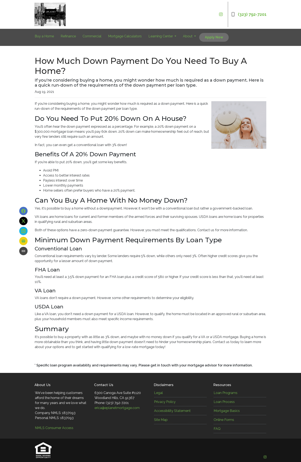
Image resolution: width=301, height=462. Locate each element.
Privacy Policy (165, 402)
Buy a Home (44, 36)
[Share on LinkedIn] (23, 231)
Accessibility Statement (172, 411)
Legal (158, 393)
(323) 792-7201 (249, 14)
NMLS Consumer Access (54, 428)
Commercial (92, 36)
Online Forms (224, 420)
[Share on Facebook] (23, 211)
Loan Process (224, 402)
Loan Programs (225, 393)
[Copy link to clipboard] (23, 251)
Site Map (161, 420)
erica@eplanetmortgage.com (117, 408)
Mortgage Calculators (125, 36)
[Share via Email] (23, 241)
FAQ (217, 429)
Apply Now (214, 37)
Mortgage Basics (227, 411)
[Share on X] (23, 221)
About (188, 36)
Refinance (68, 36)
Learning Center (161, 36)
